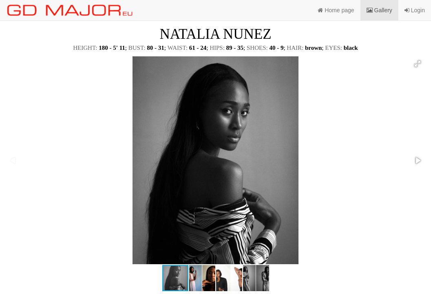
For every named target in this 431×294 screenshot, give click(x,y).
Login (414, 10)
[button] (417, 63)
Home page (336, 10)
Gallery (379, 10)
